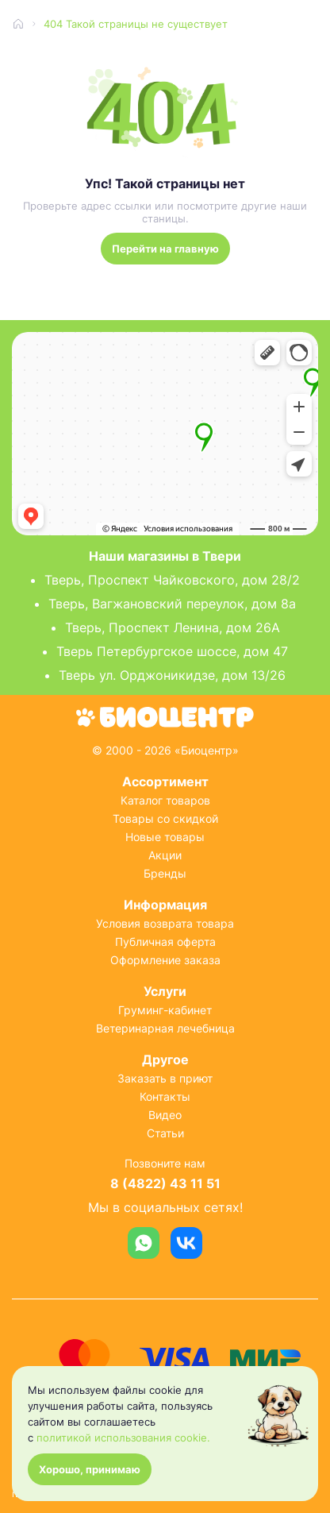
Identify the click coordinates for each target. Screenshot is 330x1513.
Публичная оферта (165, 941)
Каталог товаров (165, 800)
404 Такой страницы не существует (136, 23)
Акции (165, 855)
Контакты (165, 1096)
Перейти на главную (165, 248)
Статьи (165, 1133)
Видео (165, 1114)
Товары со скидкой (165, 818)
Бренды (165, 873)
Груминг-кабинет (165, 1010)
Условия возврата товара (165, 923)
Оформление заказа (165, 960)
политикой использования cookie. (123, 1437)
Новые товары (165, 836)
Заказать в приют (165, 1078)
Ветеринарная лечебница (165, 1028)
